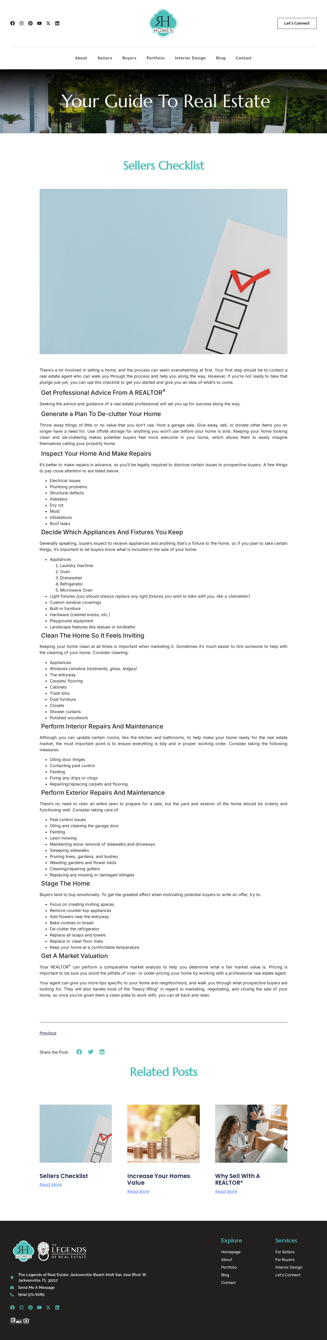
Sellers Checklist (64, 1176)
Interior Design (190, 58)
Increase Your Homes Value (158, 1179)
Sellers (105, 58)
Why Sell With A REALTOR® (237, 1179)
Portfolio (156, 58)
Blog (221, 58)
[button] (79, 1052)
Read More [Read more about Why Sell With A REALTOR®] (226, 1192)
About (81, 58)
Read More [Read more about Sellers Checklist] (51, 1185)
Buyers (129, 58)
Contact (244, 58)
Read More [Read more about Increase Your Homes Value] (138, 1192)
